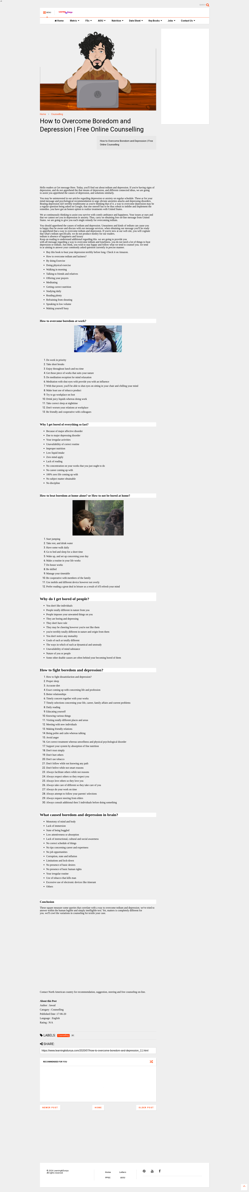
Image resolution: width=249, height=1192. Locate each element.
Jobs (171, 20)
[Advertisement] (60, 156)
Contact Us (188, 20)
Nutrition (117, 20)
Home (59, 20)
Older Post (146, 1107)
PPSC (108, 1178)
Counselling (57, 114)
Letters (122, 1172)
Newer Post (50, 1107)
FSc (88, 20)
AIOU (102, 20)
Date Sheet (136, 20)
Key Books (155, 20)
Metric (74, 20)
